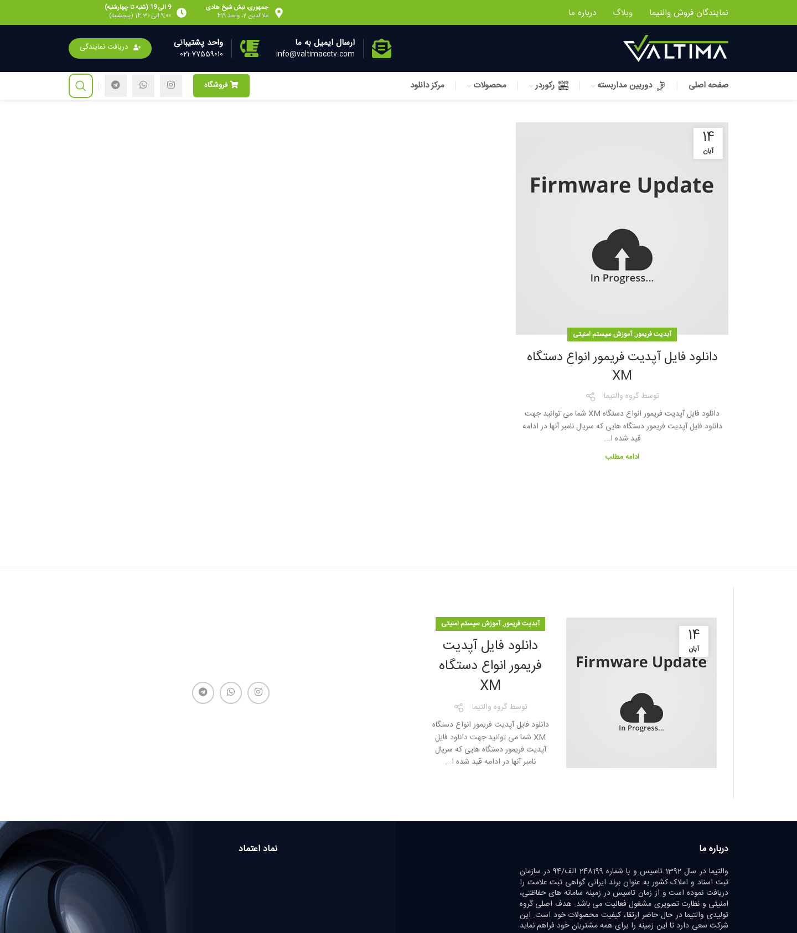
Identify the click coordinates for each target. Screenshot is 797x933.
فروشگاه (221, 85)
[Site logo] (675, 48)
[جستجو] (81, 86)
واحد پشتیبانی (198, 42)
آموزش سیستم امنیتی (602, 334)
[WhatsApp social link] (143, 86)
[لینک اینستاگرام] (171, 86)
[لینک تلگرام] (116, 86)
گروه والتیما (621, 396)
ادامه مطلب (622, 457)
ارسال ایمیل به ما (325, 42)
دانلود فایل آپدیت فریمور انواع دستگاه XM (622, 366)
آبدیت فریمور (653, 334)
